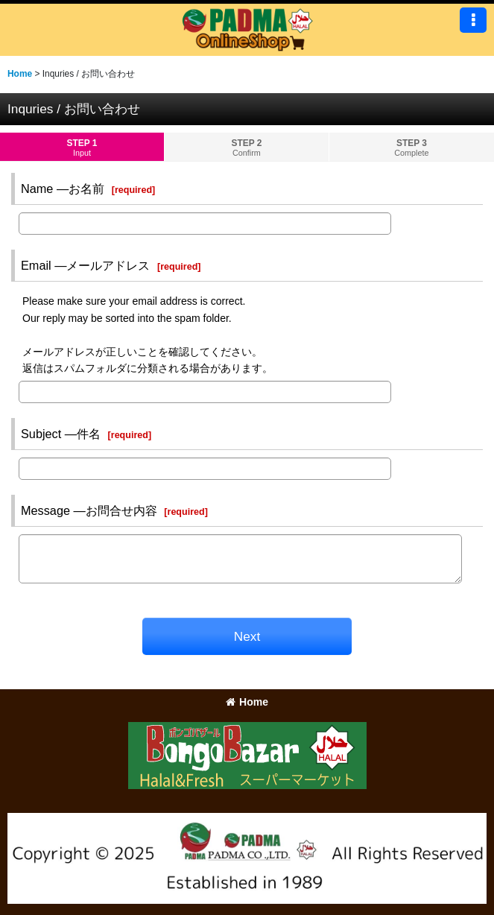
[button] (473, 20)
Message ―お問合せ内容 (89, 510)
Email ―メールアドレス (85, 265)
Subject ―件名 (61, 433)
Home (247, 702)
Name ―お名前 (62, 188)
